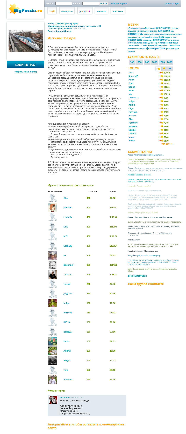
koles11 (67, 331)
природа (173, 42)
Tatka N (67, 274)
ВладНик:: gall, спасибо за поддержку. (144, 256)
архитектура (163, 28)
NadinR (132, 130)
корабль (148, 37)
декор (147, 31)
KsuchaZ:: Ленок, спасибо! (139, 186)
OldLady (67, 246)
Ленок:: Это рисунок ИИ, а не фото (143, 213)
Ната (66, 341)
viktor (131, 90)
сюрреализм (174, 45)
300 (132, 62)
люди (161, 37)
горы (142, 31)
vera (65, 370)
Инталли (64, 397)
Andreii (67, 351)
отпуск (175, 40)
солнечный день (154, 45)
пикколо (67, 312)
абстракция (133, 28)
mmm (131, 137)
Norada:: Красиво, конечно (139, 175)
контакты (118, 11)
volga (131, 101)
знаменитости (166, 34)
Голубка (132, 112)
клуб (52, 11)
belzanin (67, 379)
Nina (130, 72)
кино (135, 37)
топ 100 (166, 144)
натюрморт (160, 39)
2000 (169, 62)
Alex (65, 198)
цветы (131, 51)
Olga (130, 108)
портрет (155, 43)
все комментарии (137, 276)
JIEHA (66, 322)
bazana (132, 115)
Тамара (132, 133)
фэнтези (170, 49)
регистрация (172, 3)
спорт (165, 45)
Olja (65, 226)
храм (176, 49)
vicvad (66, 284)
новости (101, 11)
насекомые (147, 40)
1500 (162, 62)
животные (149, 34)
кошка (155, 37)
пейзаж (132, 42)
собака (143, 45)
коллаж (141, 37)
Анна (131, 79)
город (136, 31)
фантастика (140, 49)
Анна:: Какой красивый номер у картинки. (146, 155)
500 (140, 62)
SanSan (68, 28)
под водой (147, 43)
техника (60, 23)
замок (156, 34)
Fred (130, 83)
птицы (131, 45)
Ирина (131, 105)
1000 (154, 62)
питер (139, 43)
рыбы (136, 45)
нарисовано (135, 39)
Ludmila (67, 217)
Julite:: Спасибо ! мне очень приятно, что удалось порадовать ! (155, 222)
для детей (164, 30)
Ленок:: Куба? (134, 240)
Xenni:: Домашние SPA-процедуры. (143, 251)
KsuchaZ (133, 76)
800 (147, 62)
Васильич (68, 265)
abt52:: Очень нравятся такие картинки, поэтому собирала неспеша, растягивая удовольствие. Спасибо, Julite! (153, 245)
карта (130, 37)
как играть (67, 11)
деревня (154, 31)
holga (66, 303)
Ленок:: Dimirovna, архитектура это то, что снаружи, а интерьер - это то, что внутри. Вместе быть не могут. (155, 169)
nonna (131, 87)
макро (167, 37)
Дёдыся (67, 293)
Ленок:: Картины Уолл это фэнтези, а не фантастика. (151, 217)
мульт (174, 37)
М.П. (65, 236)
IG (64, 255)
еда (172, 31)
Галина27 (133, 97)
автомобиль (144, 28)
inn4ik (131, 140)
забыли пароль (119, 3)
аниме (152, 28)
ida (130, 94)
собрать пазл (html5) (26, 71)
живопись (135, 33)
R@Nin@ (133, 122)
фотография (71, 23)
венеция (174, 28)
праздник (164, 43)
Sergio (66, 360)
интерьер (177, 34)
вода (130, 31)
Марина (132, 126)
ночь (170, 40)
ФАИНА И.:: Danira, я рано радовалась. (145, 191)
